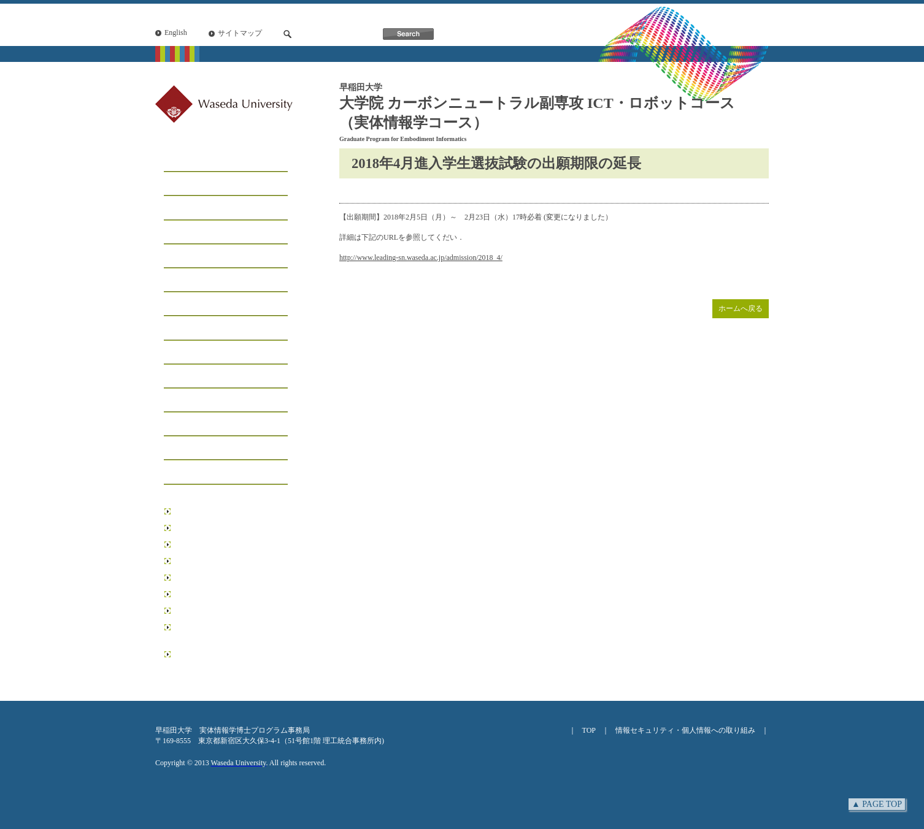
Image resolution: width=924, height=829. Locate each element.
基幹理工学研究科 (203, 528)
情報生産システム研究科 (214, 594)
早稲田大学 (192, 511)
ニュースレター (198, 448)
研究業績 (184, 400)
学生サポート (193, 304)
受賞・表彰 (189, 377)
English (175, 32)
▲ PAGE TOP (877, 804)
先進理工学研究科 (203, 561)
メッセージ (189, 184)
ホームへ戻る (740, 308)
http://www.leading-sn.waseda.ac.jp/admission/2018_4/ (420, 257)
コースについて (198, 208)
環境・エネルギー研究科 (214, 577)
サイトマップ (240, 33)
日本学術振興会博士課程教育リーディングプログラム (229, 659)
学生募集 (184, 280)
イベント (184, 353)
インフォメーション (208, 328)
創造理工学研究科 (203, 544)
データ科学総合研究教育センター (229, 610)
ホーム (179, 160)
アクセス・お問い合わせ (218, 472)
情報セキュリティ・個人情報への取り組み (685, 730)
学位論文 (184, 424)
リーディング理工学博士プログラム (229, 632)
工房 (174, 232)
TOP (589, 730)
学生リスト (189, 256)
